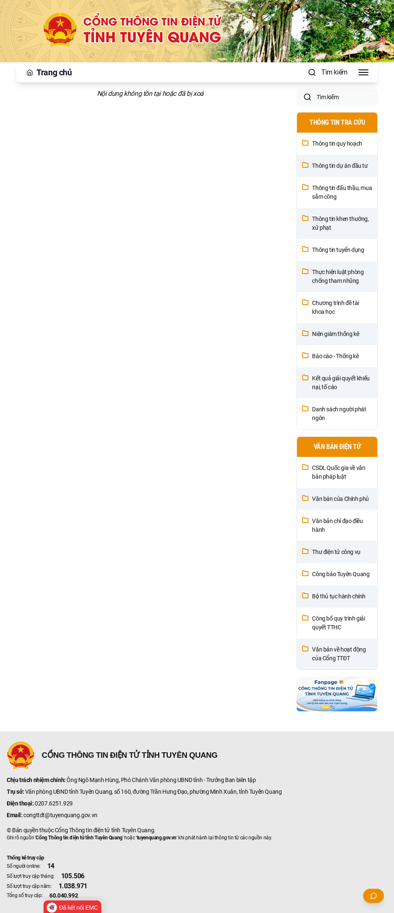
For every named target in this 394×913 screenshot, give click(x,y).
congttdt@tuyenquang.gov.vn (60, 815)
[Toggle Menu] (363, 72)
